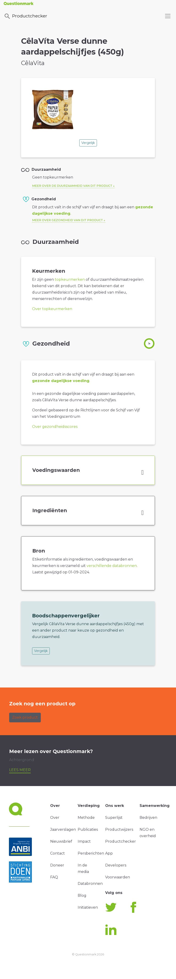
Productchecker (25, 16)
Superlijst (114, 817)
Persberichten (91, 853)
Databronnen (90, 883)
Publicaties (88, 829)
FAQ (54, 877)
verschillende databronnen (112, 566)
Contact (57, 853)
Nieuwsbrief (61, 841)
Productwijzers (119, 829)
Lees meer (20, 770)
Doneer (57, 865)
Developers (115, 865)
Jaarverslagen (63, 829)
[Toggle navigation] (168, 16)
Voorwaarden (117, 877)
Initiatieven (88, 907)
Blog (82, 895)
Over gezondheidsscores (54, 426)
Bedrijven (148, 817)
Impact (84, 841)
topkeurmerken (70, 279)
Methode (86, 817)
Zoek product (25, 717)
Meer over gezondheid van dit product (67, 220)
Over (54, 817)
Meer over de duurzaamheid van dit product (72, 185)
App (109, 853)
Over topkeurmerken (52, 309)
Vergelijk (88, 143)
